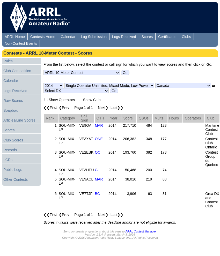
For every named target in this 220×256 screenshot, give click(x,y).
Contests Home (42, 37)
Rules (8, 61)
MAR (99, 125)
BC (97, 194)
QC (97, 152)
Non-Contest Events (21, 43)
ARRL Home (15, 37)
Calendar (68, 37)
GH (97, 170)
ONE (99, 139)
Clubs (186, 37)
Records (10, 150)
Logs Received (124, 37)
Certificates (167, 37)
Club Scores (13, 140)
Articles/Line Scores (19, 120)
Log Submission (94, 37)
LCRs (7, 160)
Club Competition (17, 71)
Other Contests (15, 179)
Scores (147, 37)
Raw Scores (13, 101)
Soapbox (10, 110)
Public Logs (12, 170)
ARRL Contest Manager (140, 231)
